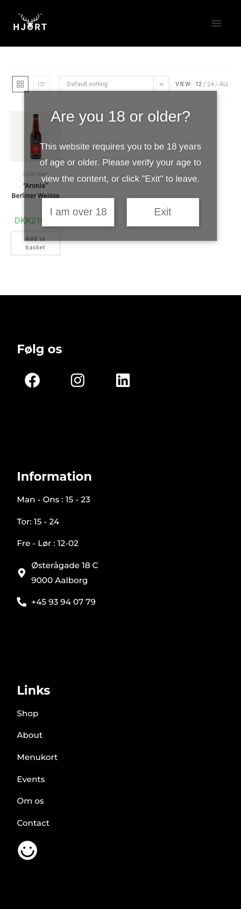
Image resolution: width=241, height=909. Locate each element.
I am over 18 (78, 212)
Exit (163, 212)
